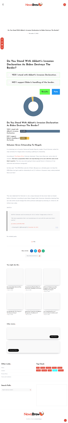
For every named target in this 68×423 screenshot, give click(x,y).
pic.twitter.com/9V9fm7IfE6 (18, 224)
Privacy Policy (4, 374)
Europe (42, 368)
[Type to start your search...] (16, 390)
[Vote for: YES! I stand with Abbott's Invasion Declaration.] (33, 75)
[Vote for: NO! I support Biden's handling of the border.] (33, 83)
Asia (38, 368)
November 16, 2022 (33, 228)
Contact (3, 371)
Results (45, 92)
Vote (56, 92)
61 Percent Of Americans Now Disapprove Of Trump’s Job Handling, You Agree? (50, 289)
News (49, 371)
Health (38, 371)
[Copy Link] (33, 256)
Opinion (55, 371)
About (2, 368)
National (44, 371)
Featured (48, 368)
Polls (34, 242)
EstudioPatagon (38, 419)
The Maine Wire (19, 157)
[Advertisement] (34, 18)
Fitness (54, 368)
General (60, 368)
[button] (35, 75)
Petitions (61, 371)
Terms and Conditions (6, 377)
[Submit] (30, 390)
